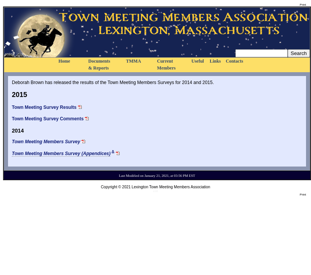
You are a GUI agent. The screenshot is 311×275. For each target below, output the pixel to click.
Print (303, 4)
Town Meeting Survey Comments (48, 118)
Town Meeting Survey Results (44, 107)
